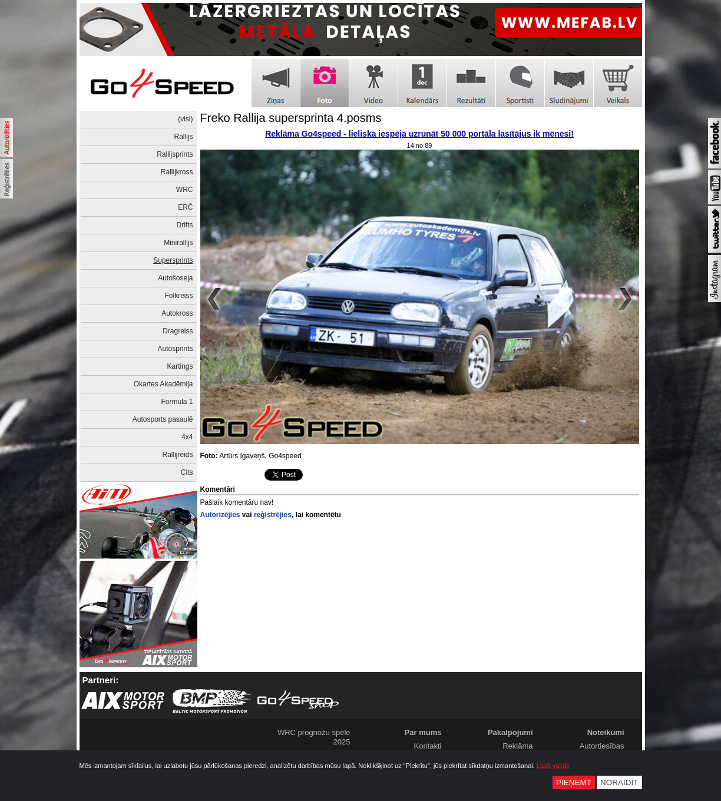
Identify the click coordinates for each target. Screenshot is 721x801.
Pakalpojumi (510, 732)
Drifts (185, 225)
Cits (187, 472)
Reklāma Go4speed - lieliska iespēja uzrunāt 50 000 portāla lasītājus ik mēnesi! (419, 133)
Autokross (177, 313)
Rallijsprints (175, 154)
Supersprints (173, 260)
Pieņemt (573, 782)
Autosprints (175, 349)
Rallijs (183, 137)
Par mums (423, 732)
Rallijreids (177, 455)
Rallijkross (177, 172)
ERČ (185, 207)
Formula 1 (177, 402)
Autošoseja (175, 278)
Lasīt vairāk (553, 765)
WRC (184, 190)
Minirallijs (178, 243)
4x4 (187, 437)
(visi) (185, 119)
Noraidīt (619, 782)
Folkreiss (178, 296)
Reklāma (517, 746)
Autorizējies (220, 515)
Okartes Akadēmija (163, 384)
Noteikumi (605, 732)
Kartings (180, 366)
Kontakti (428, 746)
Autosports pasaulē (163, 419)
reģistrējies (273, 515)
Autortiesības (602, 746)
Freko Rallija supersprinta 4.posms (291, 117)
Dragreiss (178, 331)
